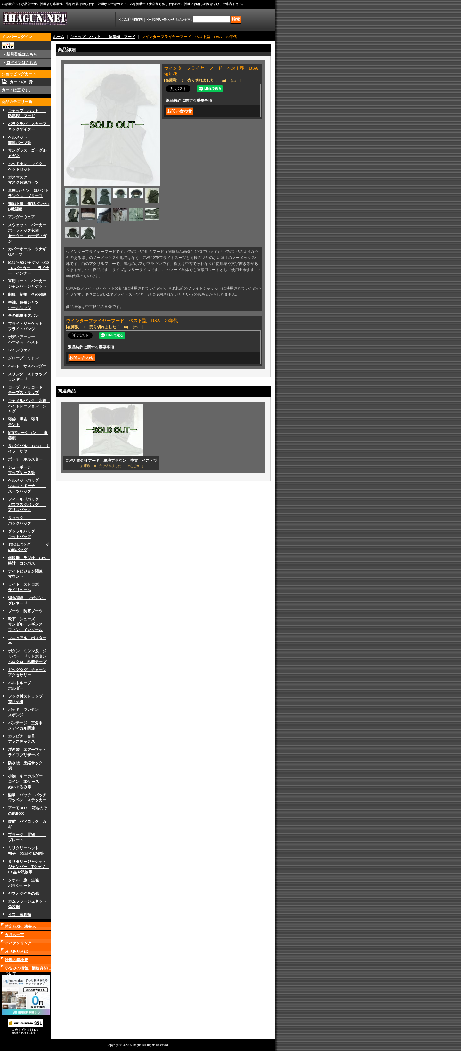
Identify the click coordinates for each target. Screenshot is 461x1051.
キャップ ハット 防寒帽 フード (102, 37)
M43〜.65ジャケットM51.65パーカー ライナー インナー (28, 268)
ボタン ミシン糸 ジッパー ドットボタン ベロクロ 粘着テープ (29, 656)
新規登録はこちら (21, 54)
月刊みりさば (16, 951)
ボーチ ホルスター (25, 459)
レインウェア (19, 350)
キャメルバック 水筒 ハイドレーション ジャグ (29, 406)
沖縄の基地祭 (16, 960)
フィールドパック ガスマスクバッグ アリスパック (27, 504)
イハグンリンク (18, 943)
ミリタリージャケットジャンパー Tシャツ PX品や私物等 (28, 867)
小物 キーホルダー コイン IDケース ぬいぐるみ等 (27, 781)
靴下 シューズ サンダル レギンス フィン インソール (27, 624)
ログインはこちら (21, 62)
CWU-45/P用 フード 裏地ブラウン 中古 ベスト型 (112, 460)
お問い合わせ (162, 19)
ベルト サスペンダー (27, 366)
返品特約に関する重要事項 (189, 100)
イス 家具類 (19, 914)
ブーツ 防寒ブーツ (25, 611)
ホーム (58, 37)
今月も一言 (14, 935)
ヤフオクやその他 (23, 893)
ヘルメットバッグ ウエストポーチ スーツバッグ (27, 485)
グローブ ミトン (23, 358)
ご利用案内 (133, 19)
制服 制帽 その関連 (27, 294)
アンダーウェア (21, 217)
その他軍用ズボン (23, 315)
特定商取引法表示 (20, 926)
